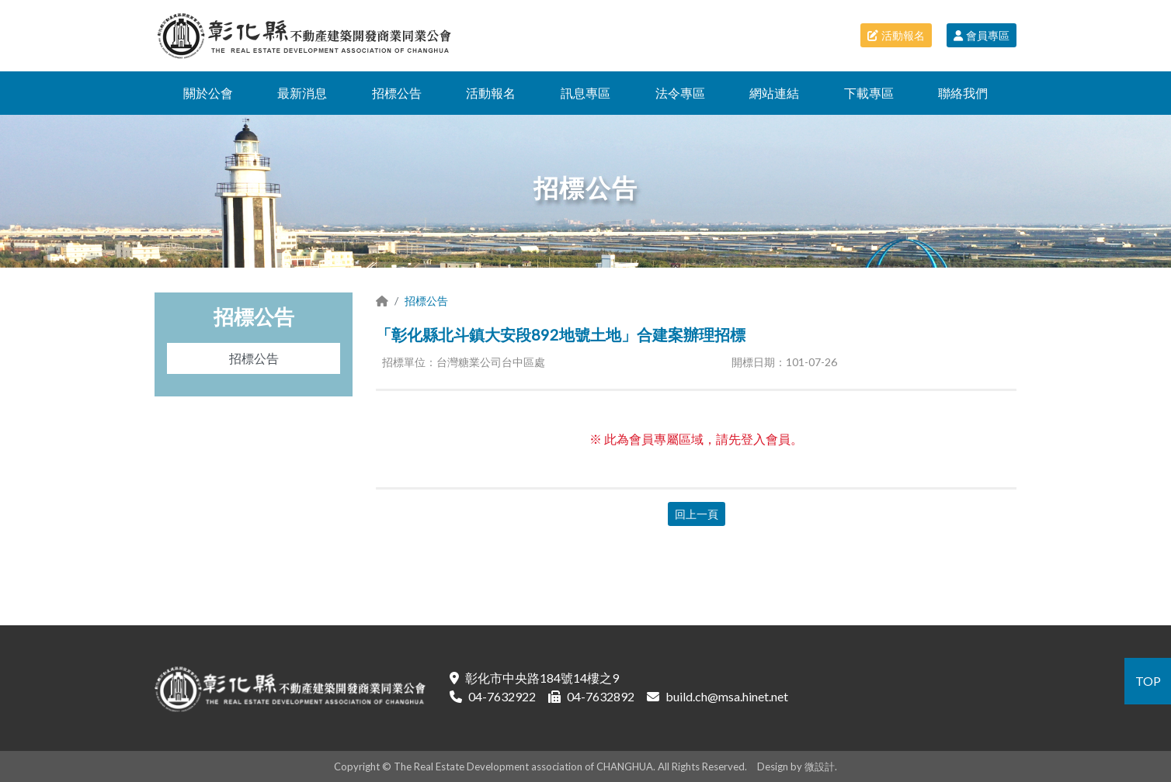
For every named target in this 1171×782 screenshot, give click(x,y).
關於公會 (208, 92)
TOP (1148, 680)
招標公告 (397, 92)
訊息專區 (585, 92)
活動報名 (896, 35)
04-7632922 (502, 696)
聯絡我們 (963, 92)
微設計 (819, 766)
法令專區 (680, 92)
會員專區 (981, 35)
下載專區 (869, 92)
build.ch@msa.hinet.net (726, 696)
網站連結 (774, 92)
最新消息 (302, 92)
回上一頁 (696, 514)
